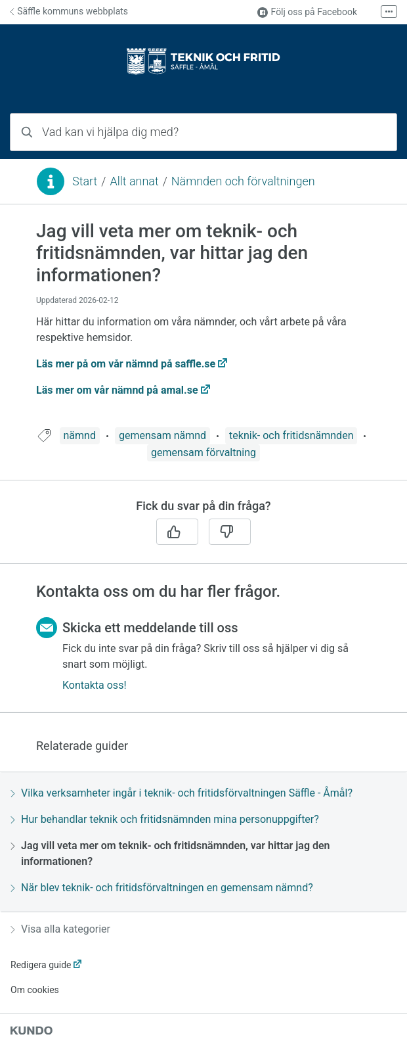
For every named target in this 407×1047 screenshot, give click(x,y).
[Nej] (230, 532)
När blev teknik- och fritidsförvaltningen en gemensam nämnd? (162, 887)
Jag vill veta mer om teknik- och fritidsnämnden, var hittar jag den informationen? (170, 853)
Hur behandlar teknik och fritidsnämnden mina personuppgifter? (165, 819)
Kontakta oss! (94, 685)
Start (84, 181)
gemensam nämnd (162, 435)
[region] (203, 323)
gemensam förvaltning (203, 452)
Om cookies (35, 990)
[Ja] (177, 532)
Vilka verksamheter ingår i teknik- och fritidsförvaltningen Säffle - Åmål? (182, 793)
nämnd (80, 435)
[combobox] (203, 132)
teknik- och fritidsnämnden (291, 435)
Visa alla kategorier (60, 929)
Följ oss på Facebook (307, 12)
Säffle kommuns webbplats (69, 11)
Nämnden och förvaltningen (243, 181)
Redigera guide (41, 965)
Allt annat (134, 181)
